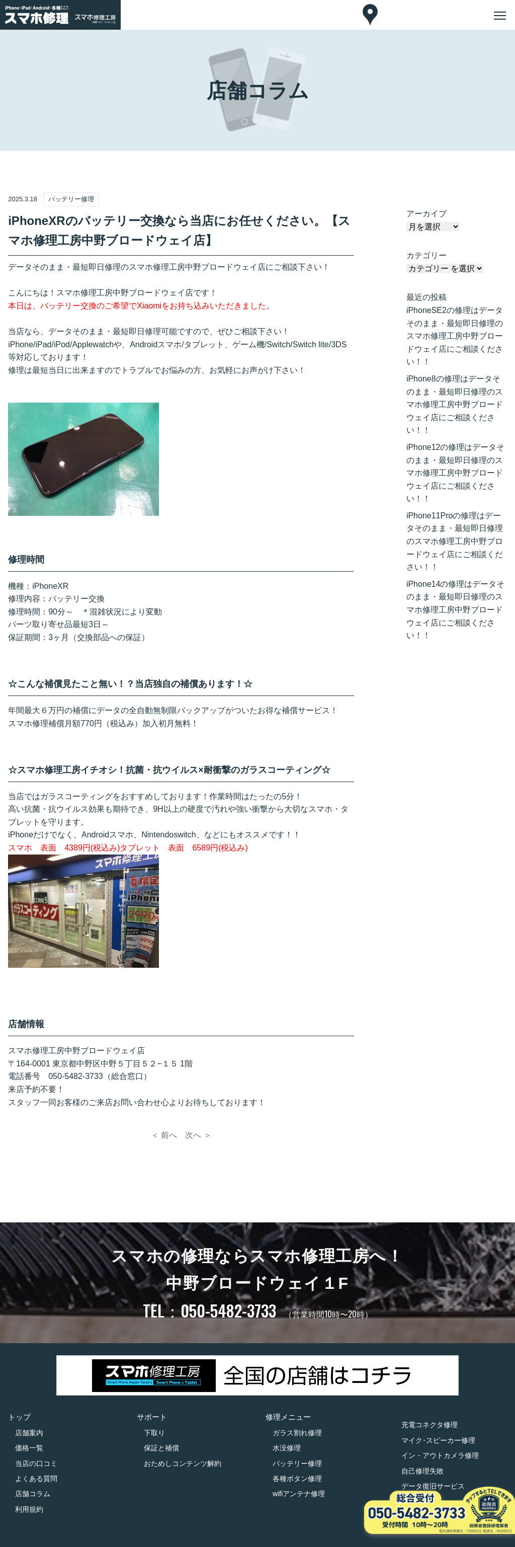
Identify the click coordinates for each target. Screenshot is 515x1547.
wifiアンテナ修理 (299, 1494)
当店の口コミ (36, 1463)
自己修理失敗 (422, 1471)
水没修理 (287, 1448)
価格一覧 (29, 1448)
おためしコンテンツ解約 (182, 1463)
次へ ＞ (198, 1135)
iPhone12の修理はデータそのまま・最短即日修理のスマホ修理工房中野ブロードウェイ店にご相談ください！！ (455, 473)
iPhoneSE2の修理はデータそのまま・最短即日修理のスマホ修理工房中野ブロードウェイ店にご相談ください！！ (454, 336)
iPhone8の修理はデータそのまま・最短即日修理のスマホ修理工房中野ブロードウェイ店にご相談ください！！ (454, 404)
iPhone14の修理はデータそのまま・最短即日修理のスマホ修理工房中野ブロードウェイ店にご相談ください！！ (455, 610)
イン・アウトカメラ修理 (440, 1455)
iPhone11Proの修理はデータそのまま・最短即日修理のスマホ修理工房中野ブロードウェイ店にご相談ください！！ (454, 541)
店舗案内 (29, 1433)
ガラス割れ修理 (297, 1433)
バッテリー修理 (297, 1463)
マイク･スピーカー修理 (438, 1440)
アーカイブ (426, 213)
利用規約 (29, 1509)
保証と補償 (161, 1448)
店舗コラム (32, 1494)
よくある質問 (36, 1479)
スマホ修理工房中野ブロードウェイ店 (76, 1050)
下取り (154, 1433)
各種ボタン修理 (297, 1479)
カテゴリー (426, 255)
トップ (19, 1417)
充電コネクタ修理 (429, 1425)
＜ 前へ (164, 1135)
